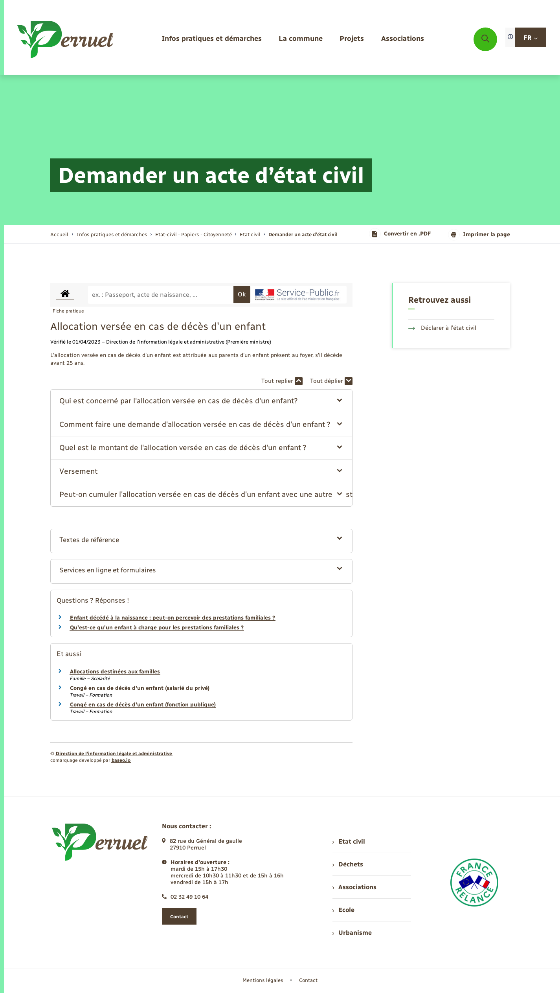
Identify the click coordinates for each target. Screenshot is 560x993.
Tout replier (282, 381)
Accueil (59, 234)
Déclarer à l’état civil (442, 327)
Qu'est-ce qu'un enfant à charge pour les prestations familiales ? (157, 627)
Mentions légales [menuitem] (262, 980)
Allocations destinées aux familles (115, 671)
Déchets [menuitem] (347, 864)
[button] (201, 401)
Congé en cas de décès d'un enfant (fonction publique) (143, 704)
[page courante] (303, 234)
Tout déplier (331, 381)
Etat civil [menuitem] (348, 841)
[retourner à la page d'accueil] (66, 39)
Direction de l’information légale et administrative (114, 753)
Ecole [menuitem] (343, 910)
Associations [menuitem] (354, 887)
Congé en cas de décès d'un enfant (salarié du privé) (139, 688)
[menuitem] (212, 39)
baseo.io (121, 760)
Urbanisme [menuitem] (352, 932)
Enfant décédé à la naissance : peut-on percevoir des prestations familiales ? (172, 617)
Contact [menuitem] (308, 980)
